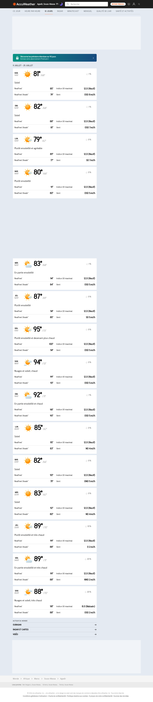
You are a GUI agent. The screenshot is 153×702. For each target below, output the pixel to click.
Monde (16, 679)
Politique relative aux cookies (77, 696)
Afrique (26, 679)
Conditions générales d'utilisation (35, 696)
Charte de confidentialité (57, 696)
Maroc (37, 679)
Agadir (63, 679)
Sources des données (121, 696)
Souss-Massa (50, 679)
